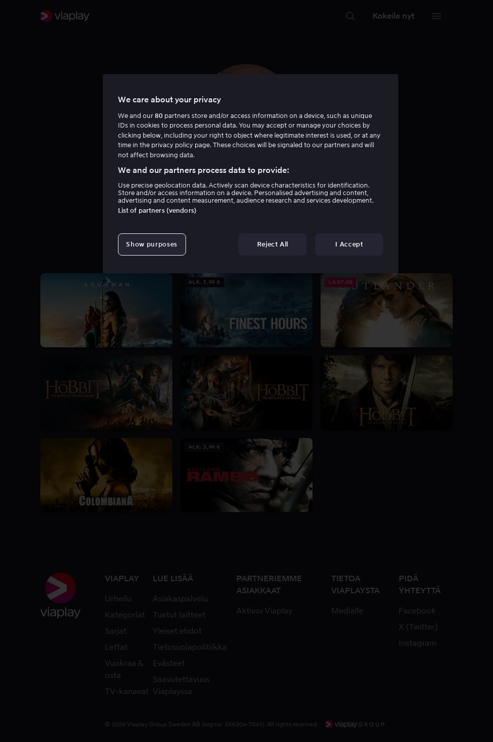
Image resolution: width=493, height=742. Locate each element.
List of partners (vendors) (157, 210)
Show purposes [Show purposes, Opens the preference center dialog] (151, 244)
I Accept (349, 244)
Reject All (273, 244)
